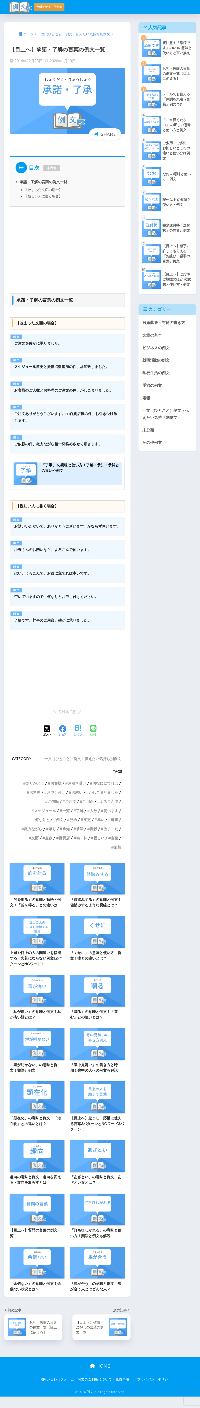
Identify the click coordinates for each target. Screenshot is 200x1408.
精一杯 (81, 849)
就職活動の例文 (156, 361)
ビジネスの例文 (156, 348)
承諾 (79, 840)
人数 (93, 822)
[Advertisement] (67, 248)
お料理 (34, 804)
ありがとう (35, 794)
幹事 (114, 831)
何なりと (42, 831)
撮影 (93, 840)
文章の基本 (152, 336)
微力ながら (33, 840)
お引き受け (77, 794)
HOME (100, 1377)
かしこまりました (103, 804)
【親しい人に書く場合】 (43, 196)
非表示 (51, 168)
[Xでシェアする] (47, 742)
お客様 (56, 794)
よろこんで (109, 813)
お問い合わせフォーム (57, 1391)
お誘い (77, 804)
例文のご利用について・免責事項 (103, 1391)
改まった (111, 840)
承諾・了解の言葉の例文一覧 (43, 182)
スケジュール (45, 822)
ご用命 (88, 813)
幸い (100, 831)
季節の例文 (152, 386)
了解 (79, 822)
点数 (48, 849)
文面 (35, 849)
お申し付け (56, 804)
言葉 (114, 849)
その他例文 (152, 443)
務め (73, 831)
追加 (117, 858)
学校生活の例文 (156, 374)
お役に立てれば (105, 794)
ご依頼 (53, 813)
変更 (87, 831)
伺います (111, 822)
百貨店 (64, 849)
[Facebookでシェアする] (63, 742)
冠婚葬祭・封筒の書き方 (163, 323)
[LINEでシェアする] (93, 742)
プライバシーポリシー (154, 1391)
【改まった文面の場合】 (43, 190)
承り (52, 840)
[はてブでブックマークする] (78, 742)
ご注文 (70, 813)
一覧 (66, 822)
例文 (59, 831)
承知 (66, 840)
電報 (146, 399)
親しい (98, 849)
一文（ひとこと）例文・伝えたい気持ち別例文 (82, 770)
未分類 (148, 431)
